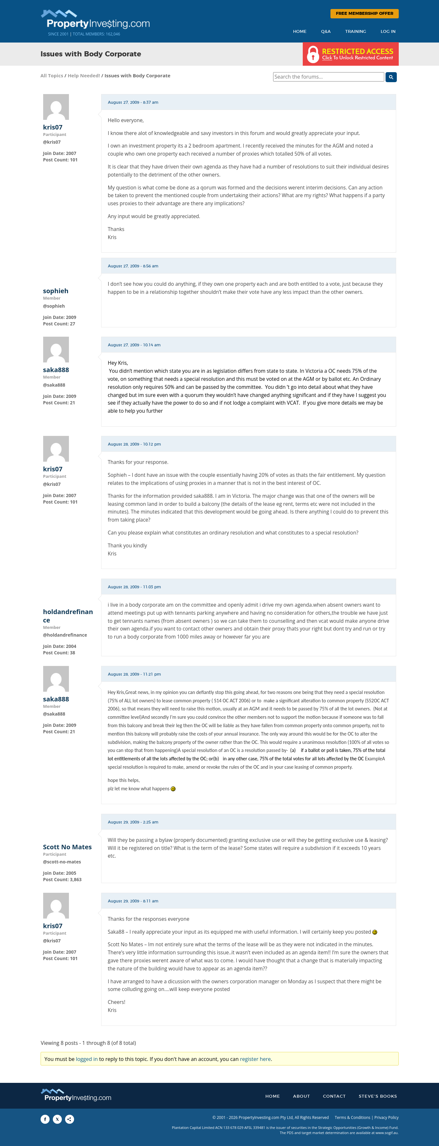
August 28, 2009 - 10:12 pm (134, 444)
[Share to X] (57, 1119)
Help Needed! (84, 75)
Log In (388, 32)
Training (355, 32)
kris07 (52, 127)
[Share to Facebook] (45, 1119)
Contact (334, 1096)
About (301, 1096)
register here (255, 1059)
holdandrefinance (68, 616)
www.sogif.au (387, 1132)
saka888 (56, 370)
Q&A (326, 32)
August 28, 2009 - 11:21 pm (134, 674)
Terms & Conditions (352, 1117)
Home (300, 32)
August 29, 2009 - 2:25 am (133, 822)
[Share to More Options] (69, 1119)
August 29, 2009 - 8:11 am (133, 901)
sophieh (56, 291)
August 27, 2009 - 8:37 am (133, 102)
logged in (87, 1059)
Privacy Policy (387, 1117)
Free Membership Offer (364, 14)
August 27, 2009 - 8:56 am (133, 266)
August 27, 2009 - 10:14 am (134, 345)
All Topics (52, 75)
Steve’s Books (378, 1096)
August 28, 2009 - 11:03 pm (134, 587)
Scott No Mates (67, 847)
